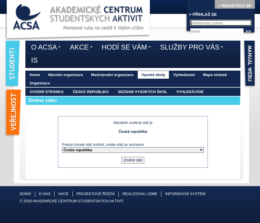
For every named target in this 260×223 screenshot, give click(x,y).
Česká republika (91, 92)
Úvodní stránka (47, 92)
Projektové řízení (95, 194)
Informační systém (185, 194)
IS (34, 60)
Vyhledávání (184, 75)
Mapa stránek (215, 75)
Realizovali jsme (140, 194)
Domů (25, 194)
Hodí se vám (128, 48)
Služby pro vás (193, 48)
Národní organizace (65, 75)
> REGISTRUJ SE (234, 5)
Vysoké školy (153, 75)
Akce (82, 48)
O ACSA (47, 48)
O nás (44, 194)
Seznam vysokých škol (142, 92)
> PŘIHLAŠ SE (203, 14)
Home (35, 75)
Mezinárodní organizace (112, 75)
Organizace (40, 83)
